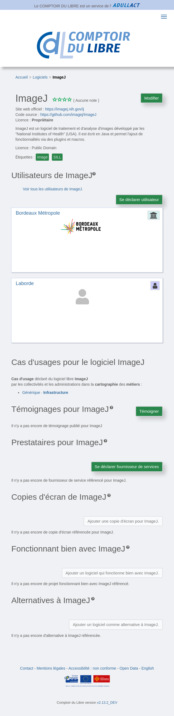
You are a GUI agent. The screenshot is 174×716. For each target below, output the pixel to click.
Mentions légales (51, 668)
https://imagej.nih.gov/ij (64, 109)
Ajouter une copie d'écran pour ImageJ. (123, 521)
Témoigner (149, 411)
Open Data (129, 668)
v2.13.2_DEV (107, 703)
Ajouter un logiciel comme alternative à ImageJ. (116, 624)
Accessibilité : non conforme (92, 668)
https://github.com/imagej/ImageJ (68, 114)
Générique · (45, 392)
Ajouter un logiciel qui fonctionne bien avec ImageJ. (112, 573)
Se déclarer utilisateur (139, 199)
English (147, 668)
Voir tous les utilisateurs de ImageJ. (53, 189)
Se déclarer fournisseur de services (127, 466)
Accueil (21, 77)
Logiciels (40, 77)
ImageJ (59, 77)
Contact (26, 668)
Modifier (151, 98)
